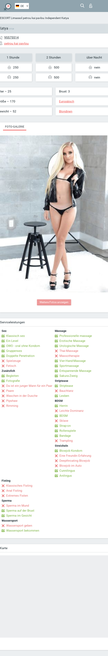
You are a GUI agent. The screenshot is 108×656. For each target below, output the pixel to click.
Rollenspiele (67, 431)
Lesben (64, 396)
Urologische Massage (74, 346)
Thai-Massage (68, 351)
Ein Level (12, 341)
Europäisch (66, 101)
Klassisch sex (15, 336)
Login (90, 6)
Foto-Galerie (14, 126)
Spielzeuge (13, 361)
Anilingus (65, 475)
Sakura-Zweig (68, 376)
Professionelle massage (75, 336)
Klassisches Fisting (19, 485)
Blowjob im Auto (70, 465)
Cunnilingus (67, 470)
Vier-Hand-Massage (72, 361)
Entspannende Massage (75, 371)
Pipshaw (11, 401)
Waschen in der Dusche (22, 396)
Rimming (12, 406)
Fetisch (11, 366)
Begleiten (12, 376)
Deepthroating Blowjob (74, 460)
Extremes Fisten (17, 495)
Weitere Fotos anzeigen (54, 302)
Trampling (66, 441)
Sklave (63, 421)
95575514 (11, 37)
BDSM (63, 416)
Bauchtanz (66, 391)
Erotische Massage (72, 341)
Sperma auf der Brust (20, 510)
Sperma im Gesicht (19, 515)
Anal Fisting (14, 490)
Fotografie (13, 381)
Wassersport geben (19, 525)
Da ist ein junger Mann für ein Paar (29, 386)
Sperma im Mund (17, 505)
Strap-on (65, 426)
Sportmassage (69, 366)
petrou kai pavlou (33, 18)
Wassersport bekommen (22, 530)
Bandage (65, 436)
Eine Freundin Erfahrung (75, 456)
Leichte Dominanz (71, 411)
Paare (10, 391)
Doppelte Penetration (20, 356)
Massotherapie (69, 356)
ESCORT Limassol (11, 18)
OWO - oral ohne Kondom (23, 346)
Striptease (66, 386)
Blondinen (65, 111)
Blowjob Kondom (70, 451)
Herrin (63, 406)
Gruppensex (14, 351)
